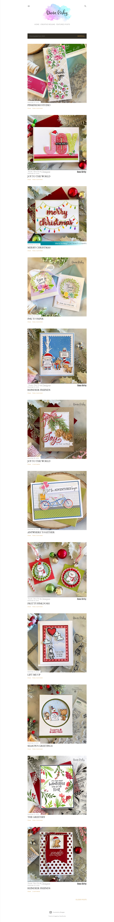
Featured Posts (62, 24)
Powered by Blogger (57, 912)
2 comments (36, 464)
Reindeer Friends (38, 389)
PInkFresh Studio (38, 105)
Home (36, 24)
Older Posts (81, 900)
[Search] (85, 6)
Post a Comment (37, 108)
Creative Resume (47, 24)
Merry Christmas (38, 247)
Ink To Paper (35, 318)
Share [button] (29, 108)
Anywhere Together (41, 532)
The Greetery (36, 817)
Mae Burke (62, 916)
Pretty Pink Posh (38, 603)
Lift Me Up (33, 674)
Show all (81, 36)
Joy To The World (38, 176)
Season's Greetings (40, 745)
